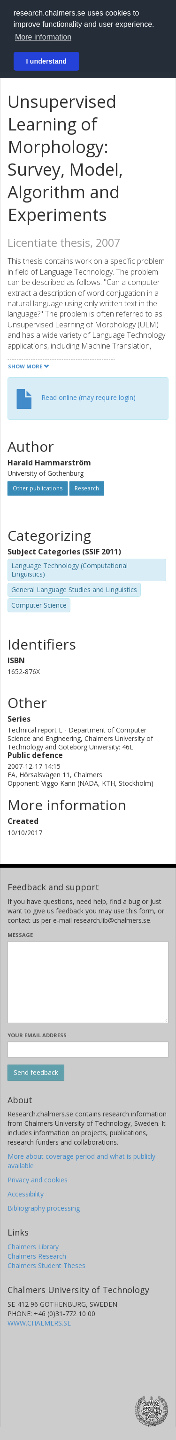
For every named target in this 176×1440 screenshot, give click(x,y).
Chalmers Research (37, 1256)
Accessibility (26, 1193)
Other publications (37, 488)
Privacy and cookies (38, 1179)
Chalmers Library (33, 1246)
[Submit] (36, 1073)
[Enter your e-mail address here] (88, 1049)
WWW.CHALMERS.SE (39, 1322)
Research (87, 488)
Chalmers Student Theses (46, 1265)
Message (20, 934)
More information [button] (43, 37)
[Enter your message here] (88, 982)
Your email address (37, 1035)
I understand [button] (46, 61)
